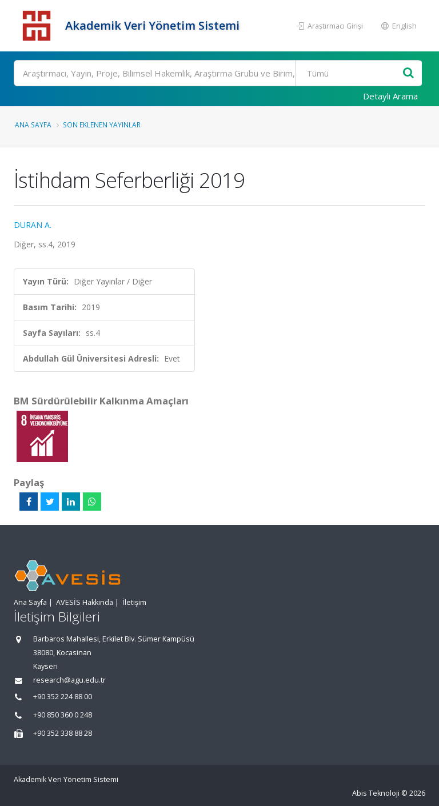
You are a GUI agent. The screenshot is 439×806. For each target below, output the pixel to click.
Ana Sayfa (33, 124)
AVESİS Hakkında (84, 602)
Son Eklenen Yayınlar (102, 124)
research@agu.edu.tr (69, 680)
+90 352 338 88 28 (62, 733)
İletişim (134, 602)
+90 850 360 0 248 (62, 715)
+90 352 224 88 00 (62, 696)
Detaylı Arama (390, 96)
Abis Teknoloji (376, 793)
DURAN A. (32, 224)
